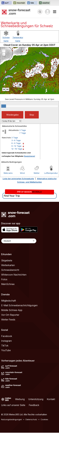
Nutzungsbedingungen (11, 459)
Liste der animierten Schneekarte (18, 218)
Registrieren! (29, 195)
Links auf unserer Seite (13, 444)
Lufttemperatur (51, 212)
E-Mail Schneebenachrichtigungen (19, 344)
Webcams (8, 212)
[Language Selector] (18, 280)
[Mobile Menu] (54, 11)
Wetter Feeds (8, 358)
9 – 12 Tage (16, 185)
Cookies (44, 459)
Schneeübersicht (10, 309)
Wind (22, 212)
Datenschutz (31, 459)
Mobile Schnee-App (11, 349)
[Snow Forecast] (16, 12)
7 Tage (22, 172)
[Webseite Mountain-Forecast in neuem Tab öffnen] (19, 3)
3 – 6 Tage (16, 179)
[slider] (3, 145)
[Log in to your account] (47, 11)
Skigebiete (6, 299)
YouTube (6, 389)
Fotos (4, 318)
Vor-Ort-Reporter (10, 354)
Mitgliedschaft (8, 339)
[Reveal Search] (40, 11)
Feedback (34, 444)
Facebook (6, 375)
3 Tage (22, 169)
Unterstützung (35, 438)
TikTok (4, 384)
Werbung (20, 438)
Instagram (6, 380)
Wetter (37, 212)
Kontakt (51, 438)
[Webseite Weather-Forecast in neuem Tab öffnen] (44, 3)
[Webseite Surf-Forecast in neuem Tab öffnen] (6, 3)
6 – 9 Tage (16, 182)
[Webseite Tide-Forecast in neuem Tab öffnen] (32, 3)
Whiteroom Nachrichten (13, 313)
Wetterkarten (8, 304)
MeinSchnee (8, 323)
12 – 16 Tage (16, 188)
